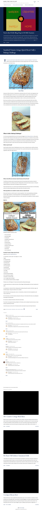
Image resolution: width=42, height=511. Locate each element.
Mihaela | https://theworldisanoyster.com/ (11, 369)
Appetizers (7, 309)
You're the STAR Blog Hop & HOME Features (18, 33)
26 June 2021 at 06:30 (19, 369)
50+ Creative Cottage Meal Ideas (14, 416)
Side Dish (19, 309)
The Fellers (7, 338)
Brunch (10, 309)
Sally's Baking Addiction (29, 136)
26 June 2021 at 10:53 (15, 317)
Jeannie (7, 330)
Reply (6, 321)
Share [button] (4, 42)
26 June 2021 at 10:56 (15, 356)
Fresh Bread (13, 309)
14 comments (8, 426)
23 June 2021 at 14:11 (12, 346)
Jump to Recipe (21, 90)
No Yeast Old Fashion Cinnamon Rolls (16, 456)
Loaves (17, 309)
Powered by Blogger (21, 507)
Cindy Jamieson (10, 317)
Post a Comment (8, 504)
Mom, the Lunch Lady (10, 1)
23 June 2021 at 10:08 (12, 338)
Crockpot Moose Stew (10, 495)
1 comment (7, 42)
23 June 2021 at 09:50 (11, 330)
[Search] (35, 2)
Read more (37, 426)
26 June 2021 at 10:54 (15, 325)
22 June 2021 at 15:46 (10, 315)
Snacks (22, 309)
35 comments (8, 465)
